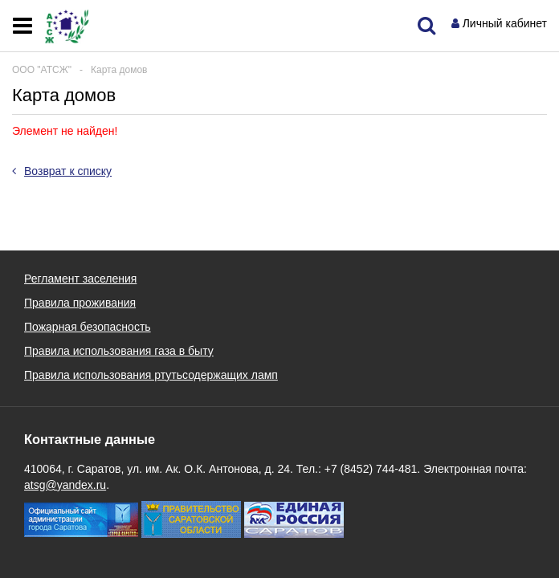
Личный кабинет (505, 23)
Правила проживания (80, 302)
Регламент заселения (80, 278)
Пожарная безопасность (87, 326)
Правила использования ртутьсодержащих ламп (151, 374)
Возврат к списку (62, 171)
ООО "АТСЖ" (41, 69)
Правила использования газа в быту (119, 350)
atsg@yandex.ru (65, 484)
